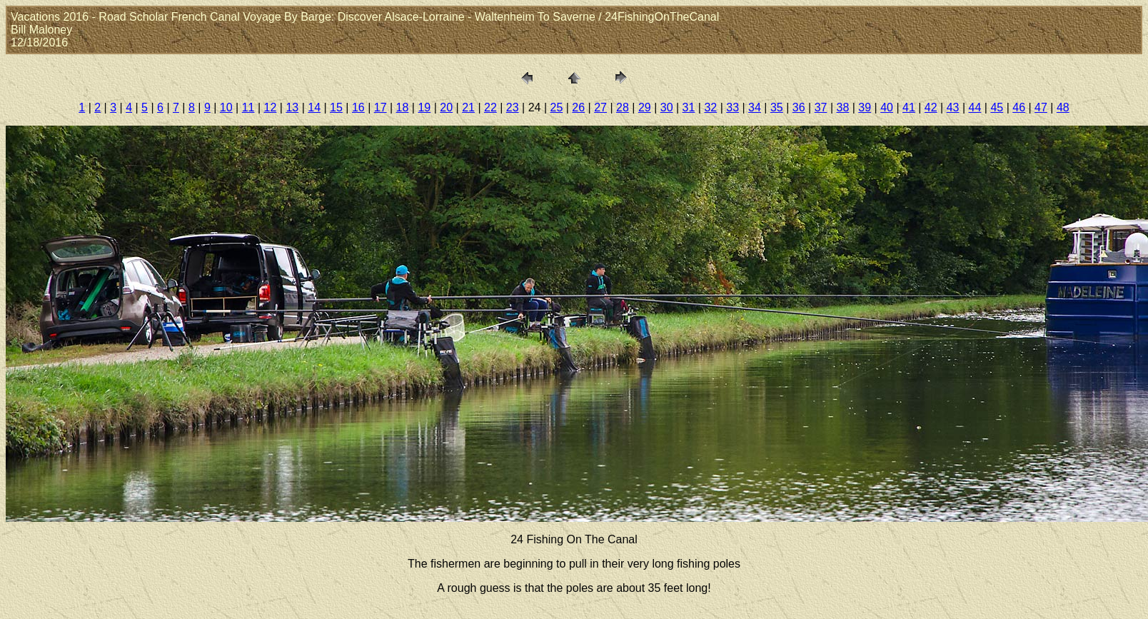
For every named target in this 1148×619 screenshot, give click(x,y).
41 (908, 107)
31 (689, 107)
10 (226, 107)
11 (248, 107)
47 (1040, 107)
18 (402, 107)
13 (292, 107)
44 (975, 107)
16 (358, 107)
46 (1018, 107)
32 (710, 107)
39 (864, 107)
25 (556, 107)
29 (644, 107)
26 (578, 107)
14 (314, 107)
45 (996, 107)
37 (821, 107)
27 (600, 107)
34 (754, 107)
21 (468, 107)
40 (886, 107)
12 (270, 107)
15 (336, 107)
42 (931, 107)
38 (842, 107)
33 (732, 107)
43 (953, 107)
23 (512, 107)
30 (666, 107)
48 (1063, 107)
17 (380, 107)
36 (798, 107)
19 (424, 107)
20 (446, 107)
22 (490, 107)
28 (622, 107)
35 (776, 107)
